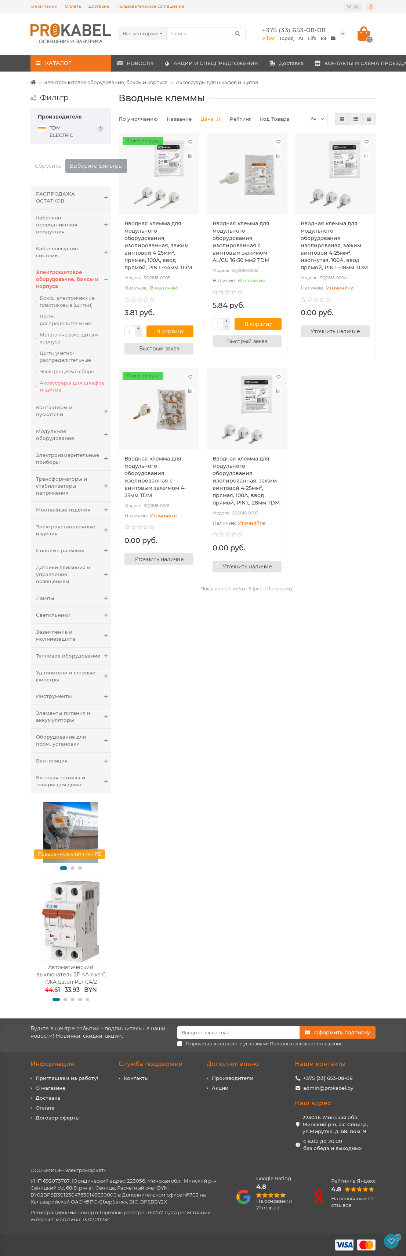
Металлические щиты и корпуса (69, 338)
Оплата (73, 6)
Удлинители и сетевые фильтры (73, 676)
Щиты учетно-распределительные (65, 356)
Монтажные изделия (73, 510)
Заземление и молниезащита (73, 635)
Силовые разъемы (73, 550)
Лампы (73, 598)
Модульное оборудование (73, 434)
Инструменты (73, 696)
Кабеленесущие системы (73, 252)
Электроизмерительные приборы (73, 458)
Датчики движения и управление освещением (73, 574)
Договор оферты (58, 1118)
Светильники (73, 615)
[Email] (238, 1032)
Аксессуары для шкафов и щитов (217, 82)
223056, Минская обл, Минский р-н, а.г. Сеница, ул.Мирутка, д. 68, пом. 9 (335, 1124)
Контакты (136, 1078)
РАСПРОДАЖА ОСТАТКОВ (73, 197)
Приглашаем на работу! (67, 1078)
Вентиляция (73, 761)
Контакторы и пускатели (73, 411)
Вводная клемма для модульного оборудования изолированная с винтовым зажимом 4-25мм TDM (155, 477)
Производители (232, 1078)
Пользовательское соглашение (150, 6)
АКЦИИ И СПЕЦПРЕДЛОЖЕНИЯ (235, 63)
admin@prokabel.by (328, 1088)
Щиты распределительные (65, 319)
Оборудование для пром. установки (73, 740)
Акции (220, 1088)
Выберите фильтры (96, 166)
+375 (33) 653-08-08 (328, 1078)
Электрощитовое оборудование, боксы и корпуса (106, 82)
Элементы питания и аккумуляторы (73, 716)
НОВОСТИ (143, 63)
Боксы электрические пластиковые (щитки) (67, 301)
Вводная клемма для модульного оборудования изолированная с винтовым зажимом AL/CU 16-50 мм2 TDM (241, 241)
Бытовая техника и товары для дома (73, 781)
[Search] (206, 34)
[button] (63, 868)
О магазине (50, 1088)
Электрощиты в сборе (67, 371)
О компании (44, 6)
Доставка (98, 6)
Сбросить (48, 166)
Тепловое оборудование (73, 656)
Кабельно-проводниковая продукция (73, 225)
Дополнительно (233, 1063)
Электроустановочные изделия (73, 530)
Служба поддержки (151, 1063)
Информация (52, 1063)
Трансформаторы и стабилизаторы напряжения (73, 486)
